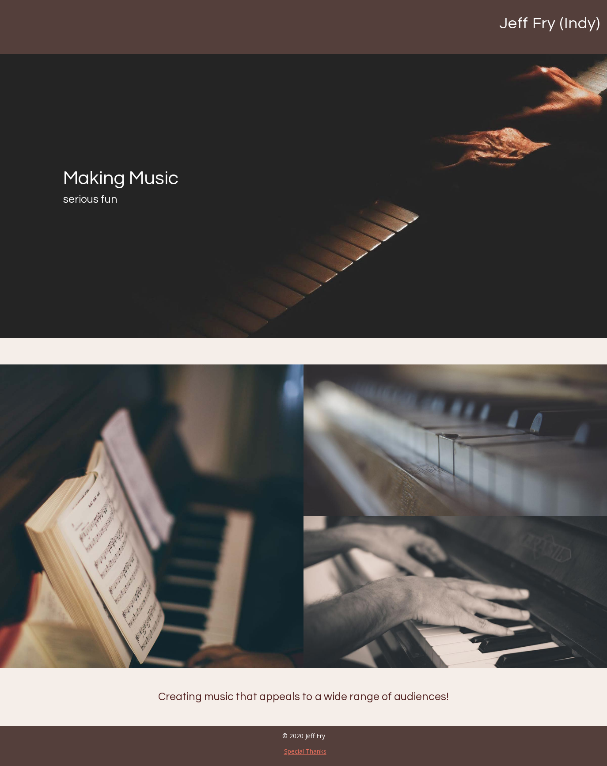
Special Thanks (305, 751)
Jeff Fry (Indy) (549, 23)
